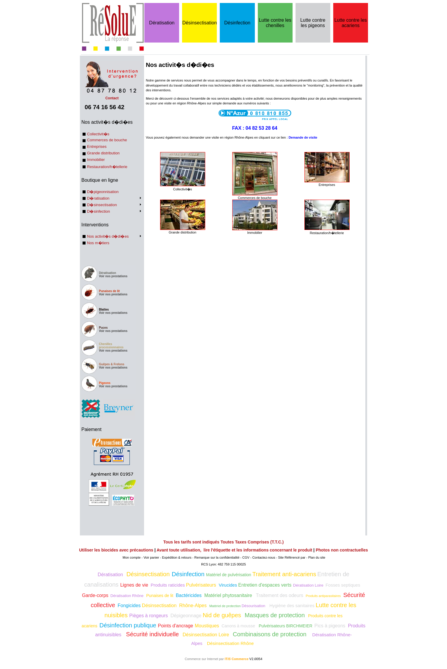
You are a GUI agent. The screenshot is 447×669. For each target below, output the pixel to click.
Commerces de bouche (107, 140)
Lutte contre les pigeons (313, 23)
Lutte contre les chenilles (275, 23)
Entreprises (97, 146)
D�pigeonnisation (103, 191)
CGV (245, 557)
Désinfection (237, 22)
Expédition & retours (177, 557)
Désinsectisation (199, 22)
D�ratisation (98, 198)
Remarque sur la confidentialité (216, 557)
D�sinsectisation (102, 205)
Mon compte (132, 557)
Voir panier (151, 557)
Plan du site (316, 557)
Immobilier (96, 159)
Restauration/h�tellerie (107, 166)
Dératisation (161, 22)
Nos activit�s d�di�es (108, 236)
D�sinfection (98, 211)
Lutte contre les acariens (350, 23)
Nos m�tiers (98, 243)
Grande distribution (103, 153)
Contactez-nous (263, 557)
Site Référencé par (291, 557)
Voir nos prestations (113, 276)
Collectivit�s (98, 134)
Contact (112, 96)
